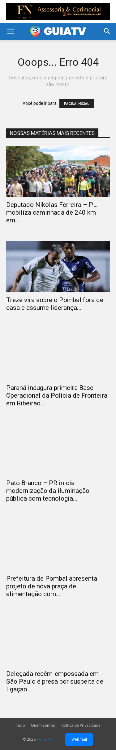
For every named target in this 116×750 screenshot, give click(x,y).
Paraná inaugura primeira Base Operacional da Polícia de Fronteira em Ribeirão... (56, 395)
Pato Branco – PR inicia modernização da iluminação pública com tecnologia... (47, 490)
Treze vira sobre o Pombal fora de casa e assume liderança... (54, 303)
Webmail (79, 739)
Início (20, 725)
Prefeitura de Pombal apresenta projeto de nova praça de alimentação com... (51, 586)
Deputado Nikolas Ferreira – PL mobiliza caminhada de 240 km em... (51, 212)
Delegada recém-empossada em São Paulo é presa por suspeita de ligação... (54, 681)
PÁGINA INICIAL (76, 104)
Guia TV (45, 739)
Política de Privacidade (81, 725)
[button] (10, 31)
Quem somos (43, 725)
